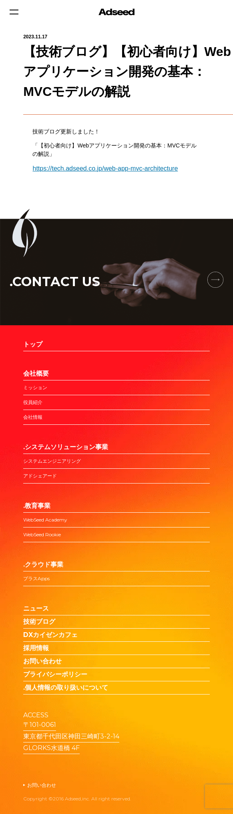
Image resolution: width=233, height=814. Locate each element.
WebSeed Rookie (42, 534)
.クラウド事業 (43, 564)
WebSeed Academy (45, 520)
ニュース (36, 608)
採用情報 (36, 648)
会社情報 (32, 417)
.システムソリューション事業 (65, 447)
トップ (32, 344)
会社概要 (36, 373)
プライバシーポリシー (55, 674)
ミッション (35, 387)
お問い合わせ (42, 661)
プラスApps (36, 578)
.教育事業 (36, 505)
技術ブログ (39, 621)
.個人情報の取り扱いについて (65, 687)
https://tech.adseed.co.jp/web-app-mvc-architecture (105, 168)
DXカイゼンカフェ (50, 635)
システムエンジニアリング (52, 461)
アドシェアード (40, 476)
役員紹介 (32, 402)
